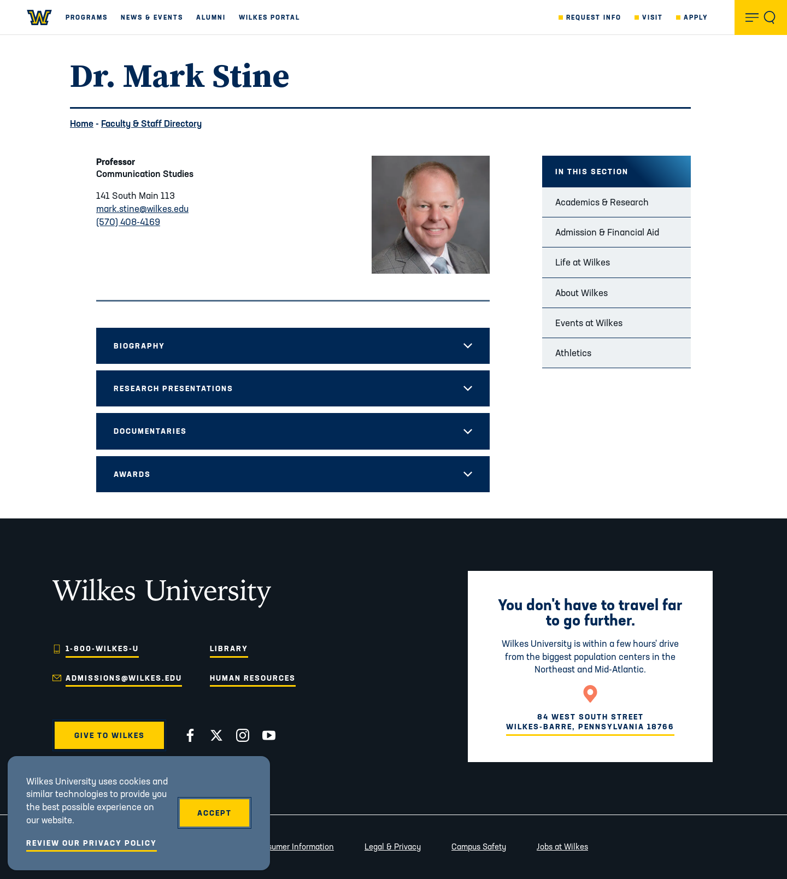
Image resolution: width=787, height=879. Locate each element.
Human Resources (253, 678)
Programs (87, 17)
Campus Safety (478, 846)
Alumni (211, 17)
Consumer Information (293, 846)
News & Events (152, 17)
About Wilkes (581, 292)
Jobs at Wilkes (562, 846)
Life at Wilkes (582, 262)
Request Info (593, 17)
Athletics (573, 352)
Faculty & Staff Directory (151, 123)
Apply (696, 17)
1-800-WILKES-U (102, 648)
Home (81, 123)
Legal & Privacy (393, 846)
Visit (652, 17)
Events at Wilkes (588, 322)
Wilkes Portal (269, 17)
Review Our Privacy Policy (91, 843)
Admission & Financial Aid (607, 232)
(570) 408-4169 (128, 221)
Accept (214, 813)
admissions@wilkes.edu (124, 678)
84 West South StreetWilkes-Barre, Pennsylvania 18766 (590, 721)
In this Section (592, 171)
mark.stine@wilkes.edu (142, 208)
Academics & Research (602, 202)
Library (229, 648)
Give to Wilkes (109, 735)
